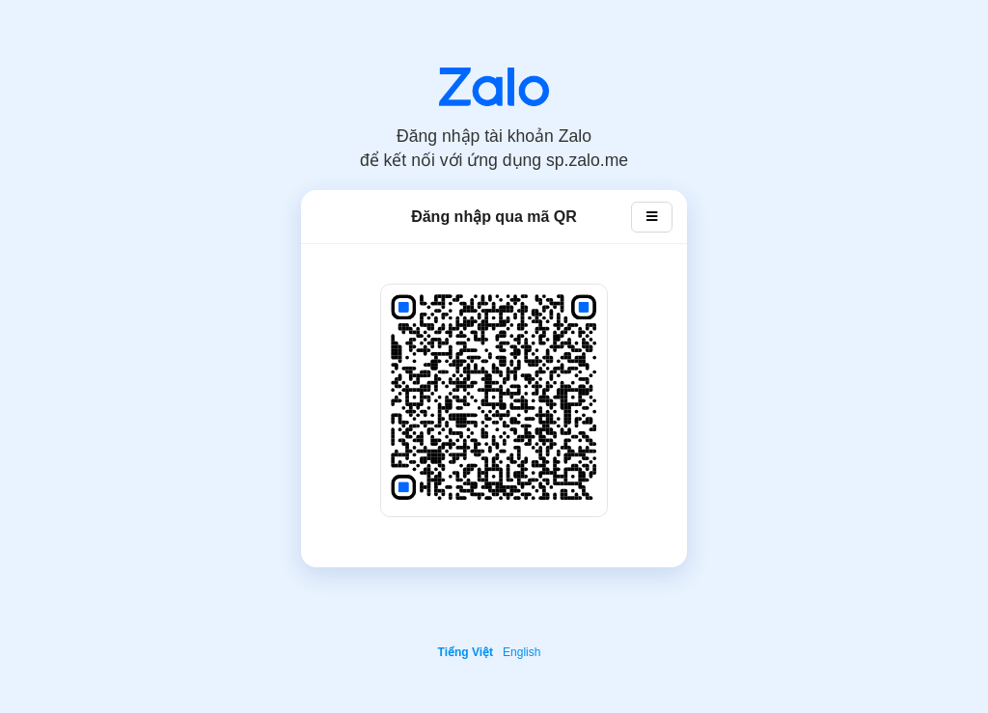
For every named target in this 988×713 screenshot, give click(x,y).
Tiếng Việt (466, 652)
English (521, 652)
